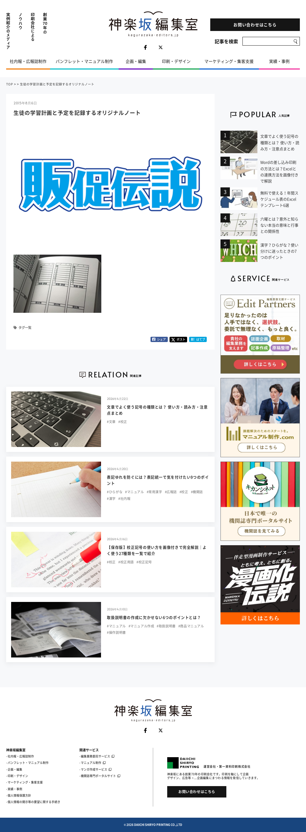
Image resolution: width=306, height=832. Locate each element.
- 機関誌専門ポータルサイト (99, 776)
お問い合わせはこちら (254, 24)
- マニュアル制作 (92, 763)
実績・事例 (279, 61)
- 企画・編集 (14, 769)
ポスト (178, 339)
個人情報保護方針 (19, 795)
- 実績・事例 (14, 789)
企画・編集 (136, 61)
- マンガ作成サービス (95, 769)
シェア (159, 339)
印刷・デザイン (176, 61)
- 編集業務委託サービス (96, 756)
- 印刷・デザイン (17, 776)
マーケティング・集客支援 (229, 61)
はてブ (198, 339)
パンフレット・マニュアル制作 (84, 61)
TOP (9, 84)
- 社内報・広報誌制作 (20, 756)
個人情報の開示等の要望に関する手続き (34, 802)
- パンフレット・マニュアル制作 (27, 763)
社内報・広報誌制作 (28, 61)
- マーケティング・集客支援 (24, 782)
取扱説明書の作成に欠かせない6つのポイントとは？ (154, 617)
